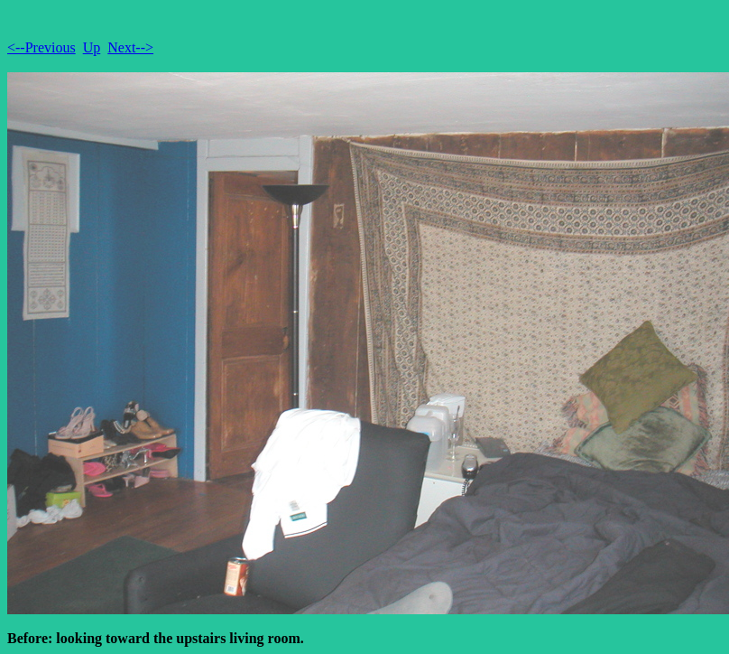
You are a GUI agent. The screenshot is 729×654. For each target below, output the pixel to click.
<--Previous (41, 47)
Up (92, 47)
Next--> (130, 47)
